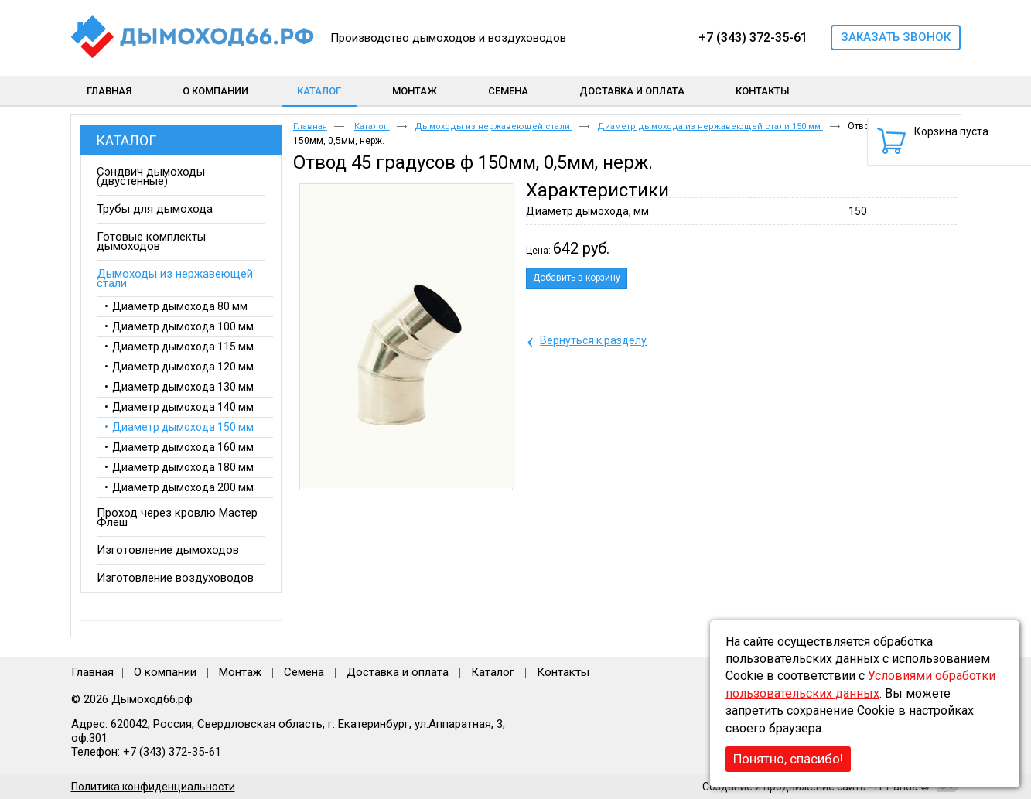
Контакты (563, 672)
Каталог (319, 91)
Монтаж (242, 672)
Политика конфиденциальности (153, 786)
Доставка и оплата (398, 672)
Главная (310, 126)
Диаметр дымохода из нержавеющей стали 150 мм (710, 126)
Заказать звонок (896, 37)
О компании (165, 672)
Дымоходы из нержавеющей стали (493, 126)
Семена (304, 672)
